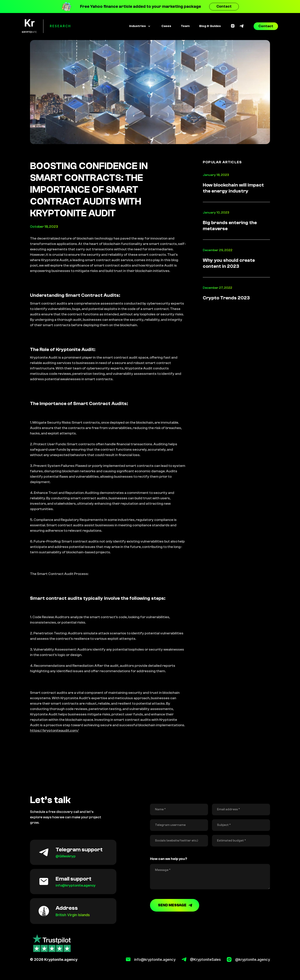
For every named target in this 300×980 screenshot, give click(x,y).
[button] (140, 26)
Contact (224, 6)
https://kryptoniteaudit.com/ (54, 730)
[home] (29, 26)
